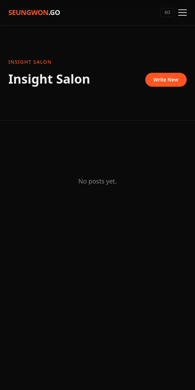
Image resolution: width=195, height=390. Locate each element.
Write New (166, 79)
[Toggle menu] (182, 12)
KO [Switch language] (167, 12)
